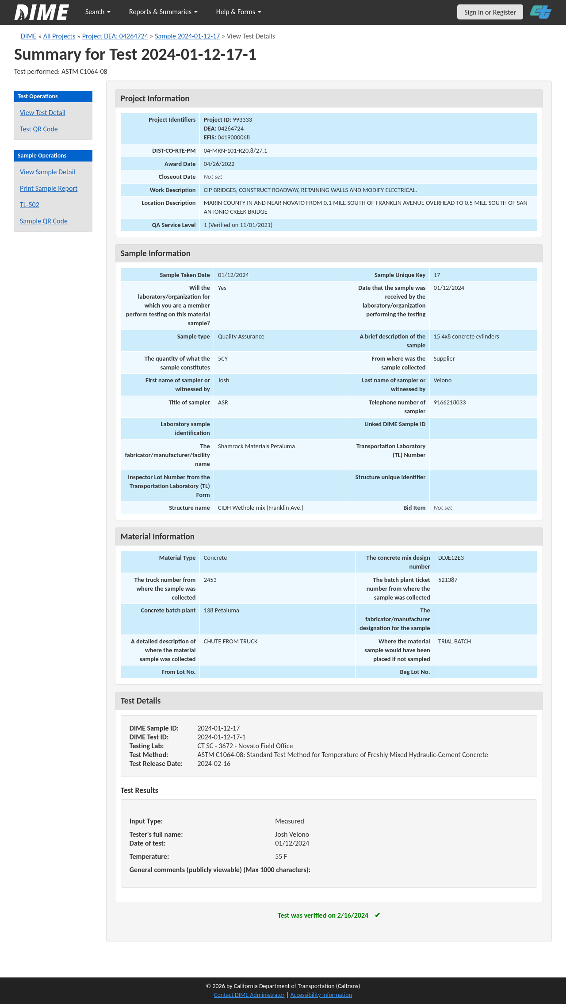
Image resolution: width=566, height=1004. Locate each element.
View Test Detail (42, 112)
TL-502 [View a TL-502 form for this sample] (29, 204)
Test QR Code (39, 129)
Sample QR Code (44, 221)
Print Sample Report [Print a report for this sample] (48, 188)
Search (98, 12)
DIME (28, 36)
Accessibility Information (321, 995)
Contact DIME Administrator (249, 995)
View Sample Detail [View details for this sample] (47, 172)
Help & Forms (238, 12)
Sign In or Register (490, 12)
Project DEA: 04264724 (115, 36)
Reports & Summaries (163, 12)
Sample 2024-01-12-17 (187, 36)
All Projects (59, 36)
